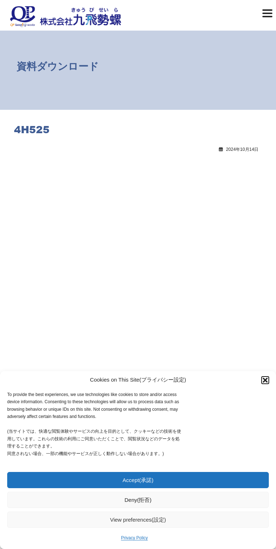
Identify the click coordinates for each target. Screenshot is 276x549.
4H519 (29, 173)
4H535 (158, 173)
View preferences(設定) (138, 520)
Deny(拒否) (137, 500)
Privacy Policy (134, 537)
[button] (265, 380)
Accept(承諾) (138, 480)
